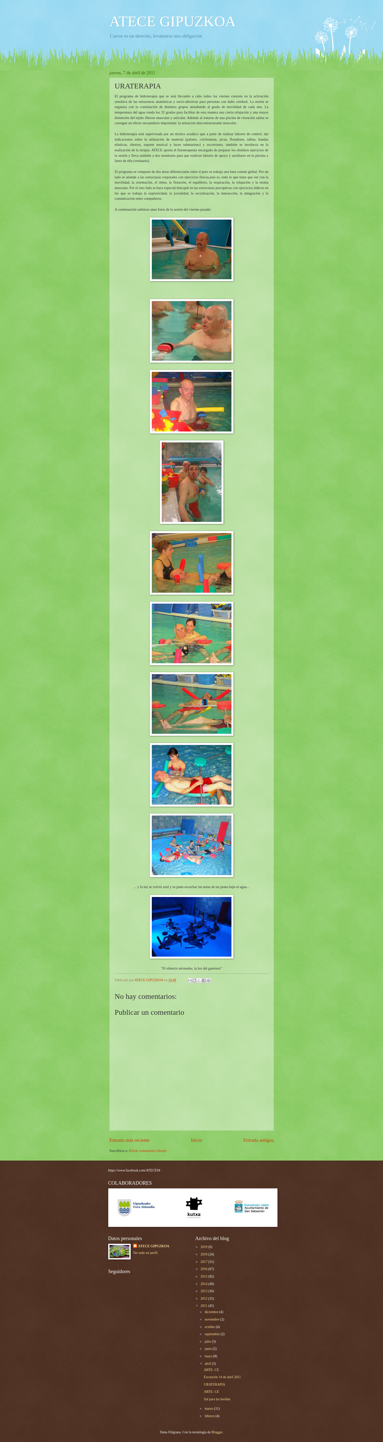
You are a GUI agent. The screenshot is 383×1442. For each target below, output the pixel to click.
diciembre (212, 1312)
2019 (204, 1247)
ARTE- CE (211, 1370)
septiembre (212, 1334)
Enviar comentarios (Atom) (148, 1151)
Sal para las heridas (217, 1399)
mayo (209, 1356)
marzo (209, 1408)
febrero (210, 1416)
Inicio (196, 1140)
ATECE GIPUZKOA (172, 21)
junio (209, 1349)
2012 (204, 1298)
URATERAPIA (214, 1384)
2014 (204, 1284)
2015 (204, 1276)
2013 (204, 1291)
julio (208, 1341)
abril (208, 1363)
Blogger (217, 1432)
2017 (204, 1262)
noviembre (212, 1319)
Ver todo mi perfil (145, 1253)
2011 (204, 1306)
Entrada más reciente (129, 1140)
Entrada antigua (258, 1140)
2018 (204, 1254)
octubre (210, 1327)
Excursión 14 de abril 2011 (222, 1377)
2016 (204, 1269)
